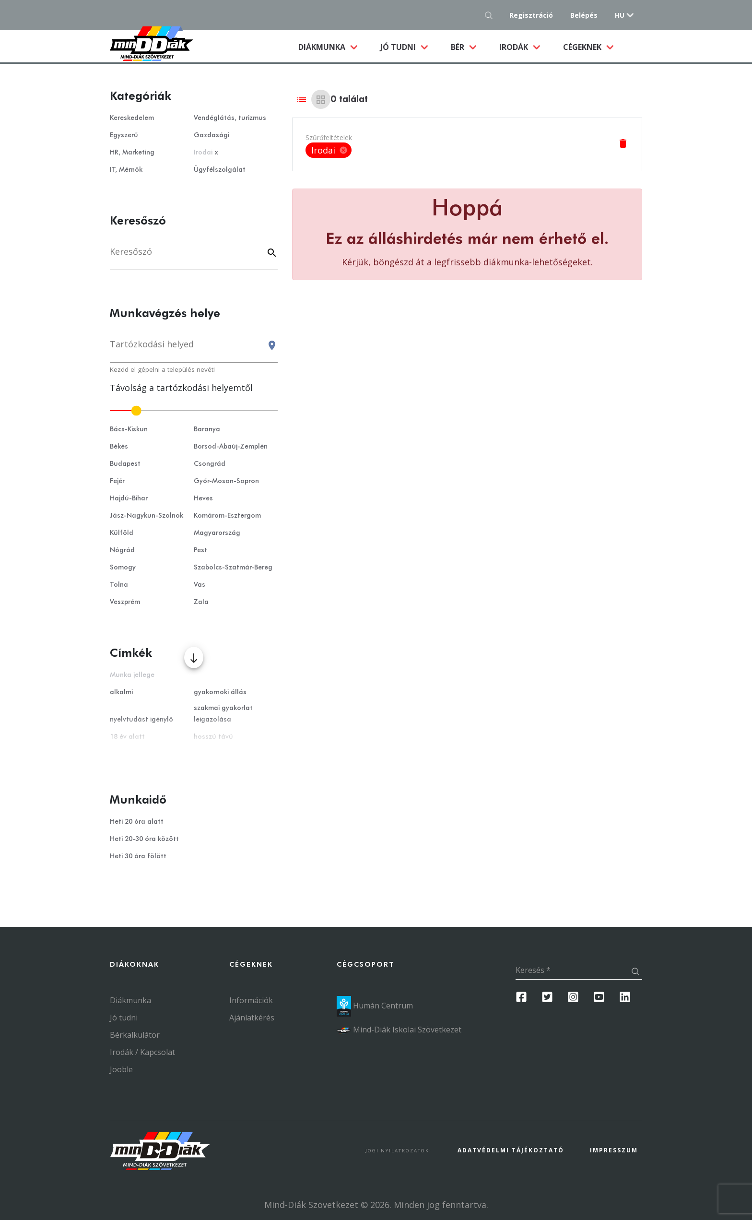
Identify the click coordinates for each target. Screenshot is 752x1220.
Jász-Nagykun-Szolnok (146, 515)
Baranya (207, 429)
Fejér (117, 481)
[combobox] (194, 348)
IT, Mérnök (126, 169)
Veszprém (125, 602)
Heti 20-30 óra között (144, 839)
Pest (200, 550)
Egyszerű (124, 135)
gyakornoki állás (220, 692)
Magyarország (217, 533)
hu (619, 15)
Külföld (121, 533)
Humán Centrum (375, 1005)
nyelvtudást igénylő (141, 719)
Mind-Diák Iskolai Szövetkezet (399, 1029)
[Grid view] (320, 99)
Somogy (123, 567)
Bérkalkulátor (135, 1035)
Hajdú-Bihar (129, 498)
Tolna (119, 584)
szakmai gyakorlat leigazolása (223, 714)
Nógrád (122, 550)
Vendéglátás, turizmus (230, 118)
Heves (203, 498)
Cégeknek (583, 47)
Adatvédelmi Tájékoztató (511, 1150)
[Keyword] (270, 253)
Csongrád (209, 464)
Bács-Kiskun (129, 429)
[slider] (194, 410)
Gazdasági (211, 135)
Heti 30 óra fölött (138, 856)
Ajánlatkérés (251, 1017)
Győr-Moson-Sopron (226, 481)
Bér (458, 47)
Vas (199, 584)
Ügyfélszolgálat (220, 169)
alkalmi (121, 692)
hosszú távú (213, 737)
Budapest (125, 464)
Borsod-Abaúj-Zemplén (231, 446)
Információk (251, 1000)
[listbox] (329, 150)
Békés (119, 446)
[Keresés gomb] (491, 15)
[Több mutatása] (193, 657)
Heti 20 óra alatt (137, 821)
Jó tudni (399, 47)
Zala (201, 602)
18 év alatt (127, 737)
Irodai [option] (329, 150)
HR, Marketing (132, 152)
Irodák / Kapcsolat (142, 1052)
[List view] (301, 99)
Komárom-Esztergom (227, 515)
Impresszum (614, 1150)
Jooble (121, 1069)
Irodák (514, 47)
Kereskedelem (132, 118)
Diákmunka (333, 46)
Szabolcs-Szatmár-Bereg (233, 567)
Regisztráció (531, 15)
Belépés (584, 15)
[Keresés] (194, 256)
